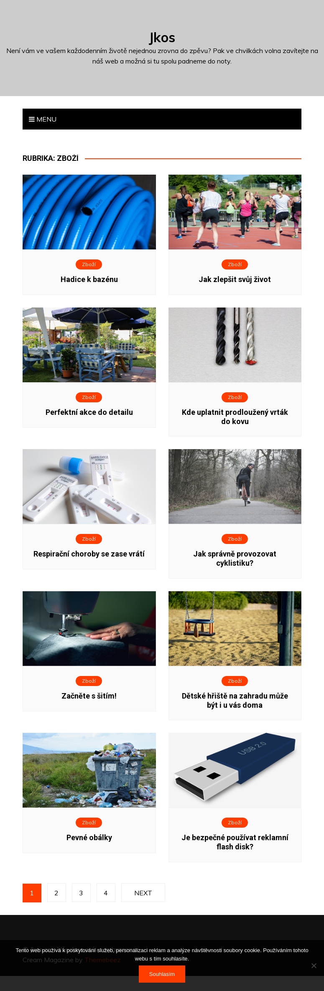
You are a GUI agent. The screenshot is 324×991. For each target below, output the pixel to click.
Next (143, 893)
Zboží (89, 264)
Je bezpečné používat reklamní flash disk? (234, 842)
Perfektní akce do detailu (89, 412)
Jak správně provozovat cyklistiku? (234, 558)
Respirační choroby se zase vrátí (89, 553)
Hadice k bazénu (89, 279)
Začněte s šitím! (89, 695)
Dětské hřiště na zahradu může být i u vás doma (235, 700)
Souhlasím (162, 974)
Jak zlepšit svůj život (235, 279)
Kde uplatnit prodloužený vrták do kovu (235, 417)
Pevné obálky (89, 837)
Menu (42, 119)
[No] (313, 965)
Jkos (162, 37)
